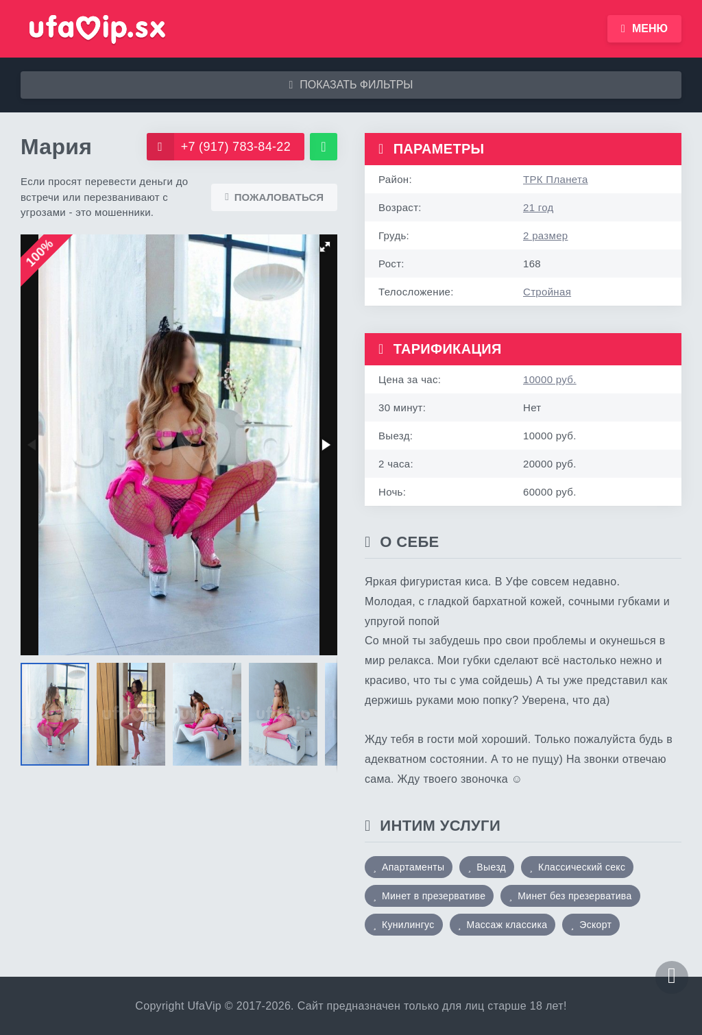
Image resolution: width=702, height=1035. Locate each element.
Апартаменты (413, 867)
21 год (538, 207)
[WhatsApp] (323, 146)
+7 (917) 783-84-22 (219, 146)
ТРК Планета (555, 179)
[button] (325, 247)
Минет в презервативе (433, 895)
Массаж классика (507, 924)
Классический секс (581, 867)
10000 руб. (550, 379)
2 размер (545, 235)
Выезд (491, 867)
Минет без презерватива (574, 895)
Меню (644, 28)
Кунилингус (408, 924)
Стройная (547, 291)
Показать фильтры (351, 84)
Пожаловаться (274, 197)
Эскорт (595, 924)
